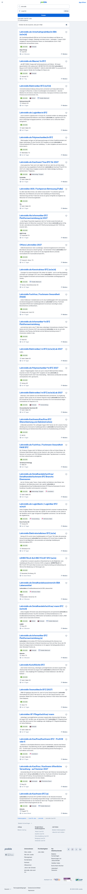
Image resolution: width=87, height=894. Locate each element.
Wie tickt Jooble (29, 854)
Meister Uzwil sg (22, 830)
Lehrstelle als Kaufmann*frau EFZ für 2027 (39, 162)
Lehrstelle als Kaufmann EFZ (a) (34, 794)
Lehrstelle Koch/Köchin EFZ (32, 665)
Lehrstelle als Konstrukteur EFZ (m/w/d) (38, 269)
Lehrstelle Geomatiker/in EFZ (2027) (36, 689)
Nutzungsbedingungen (20, 888)
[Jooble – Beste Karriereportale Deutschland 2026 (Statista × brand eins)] (68, 880)
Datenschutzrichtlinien (34, 888)
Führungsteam (28, 857)
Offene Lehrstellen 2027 (31, 245)
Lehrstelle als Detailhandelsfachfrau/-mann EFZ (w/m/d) (41, 607)
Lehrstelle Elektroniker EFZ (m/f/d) (35, 86)
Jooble (80, 889)
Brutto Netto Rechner (57, 865)
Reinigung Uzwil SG (40, 838)
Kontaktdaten (28, 860)
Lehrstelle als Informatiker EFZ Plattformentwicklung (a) (33, 636)
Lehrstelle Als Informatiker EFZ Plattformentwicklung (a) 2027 (34, 216)
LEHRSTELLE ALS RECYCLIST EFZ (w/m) (38, 558)
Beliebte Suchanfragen (25, 823)
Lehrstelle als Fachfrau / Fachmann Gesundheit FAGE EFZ (41, 446)
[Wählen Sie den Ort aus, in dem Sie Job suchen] (43, 11)
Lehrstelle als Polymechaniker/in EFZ (36, 137)
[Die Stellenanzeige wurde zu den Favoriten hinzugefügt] (66, 32)
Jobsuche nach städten (58, 832)
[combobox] (8, 889)
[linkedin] (80, 849)
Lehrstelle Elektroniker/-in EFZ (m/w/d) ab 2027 (41, 349)
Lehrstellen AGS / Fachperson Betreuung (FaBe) (41, 189)
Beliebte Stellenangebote (58, 830)
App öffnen (82, 2)
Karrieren (26, 862)
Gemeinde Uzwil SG (40, 840)
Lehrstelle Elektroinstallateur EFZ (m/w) (38, 533)
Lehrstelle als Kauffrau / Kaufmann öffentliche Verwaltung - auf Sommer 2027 (41, 767)
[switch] (67, 25)
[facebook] (68, 849)
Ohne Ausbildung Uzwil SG (42, 836)
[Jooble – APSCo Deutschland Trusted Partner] (57, 880)
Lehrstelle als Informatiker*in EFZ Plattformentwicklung (35, 322)
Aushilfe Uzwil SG (39, 833)
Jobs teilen (41, 852)
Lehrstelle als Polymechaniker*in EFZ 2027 (39, 368)
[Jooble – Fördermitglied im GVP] (79, 880)
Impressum (31, 890)
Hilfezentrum (27, 865)
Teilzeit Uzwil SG (39, 831)
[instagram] (72, 849)
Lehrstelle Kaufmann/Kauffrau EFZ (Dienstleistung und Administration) (36, 420)
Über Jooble (27, 852)
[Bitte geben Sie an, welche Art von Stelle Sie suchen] (43, 6)
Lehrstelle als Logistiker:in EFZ (33, 112)
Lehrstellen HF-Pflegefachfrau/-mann (37, 714)
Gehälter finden (55, 863)
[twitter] (76, 849)
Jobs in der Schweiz (30, 867)
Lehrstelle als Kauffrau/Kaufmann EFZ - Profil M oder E (41, 740)
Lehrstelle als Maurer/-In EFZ (33, 61)
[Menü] (2, 2)
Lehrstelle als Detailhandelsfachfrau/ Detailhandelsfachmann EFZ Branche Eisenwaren (36, 476)
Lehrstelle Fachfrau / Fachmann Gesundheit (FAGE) (40, 295)
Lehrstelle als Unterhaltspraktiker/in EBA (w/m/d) (38, 33)
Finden (43, 15)
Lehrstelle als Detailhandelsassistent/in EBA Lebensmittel (40, 584)
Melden (64, 54)
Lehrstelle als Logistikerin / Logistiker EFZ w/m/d (38, 505)
